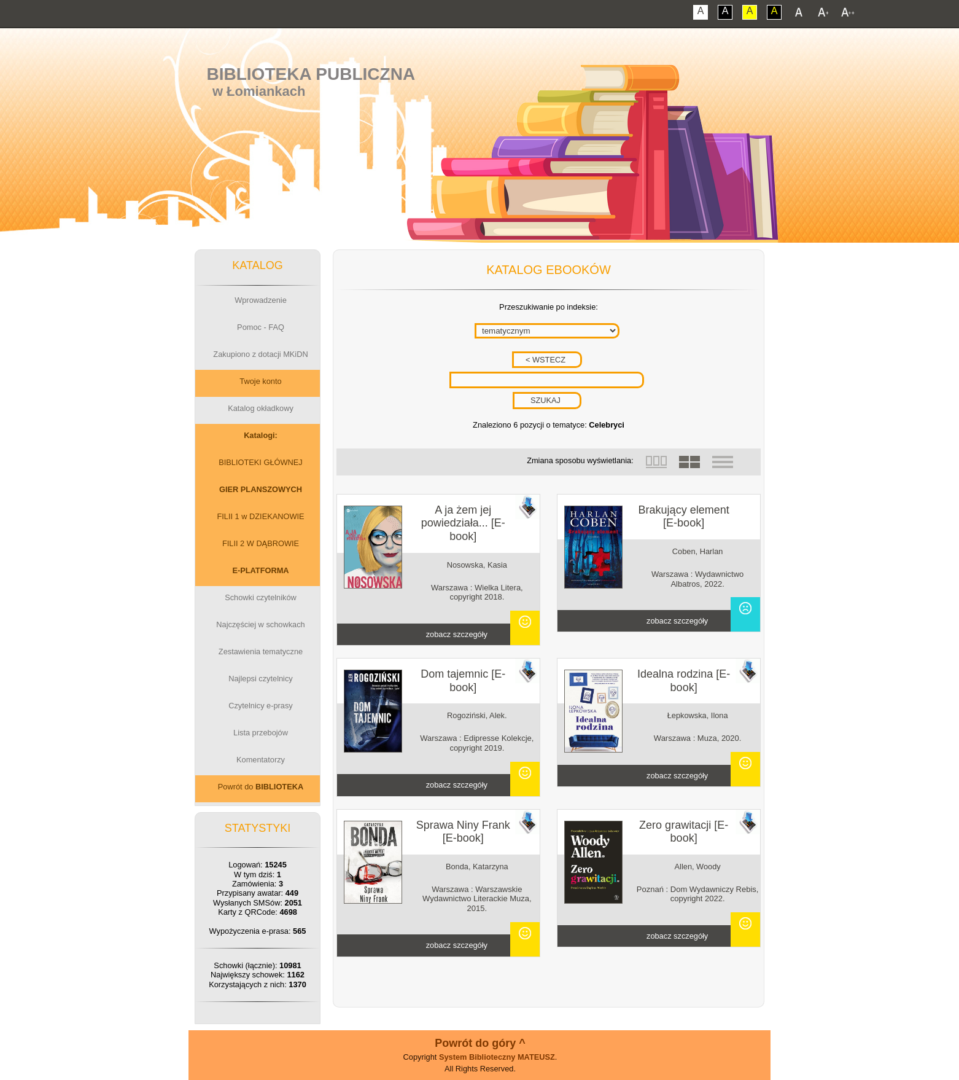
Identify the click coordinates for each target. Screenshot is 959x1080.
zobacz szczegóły (456, 634)
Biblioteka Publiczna (311, 74)
